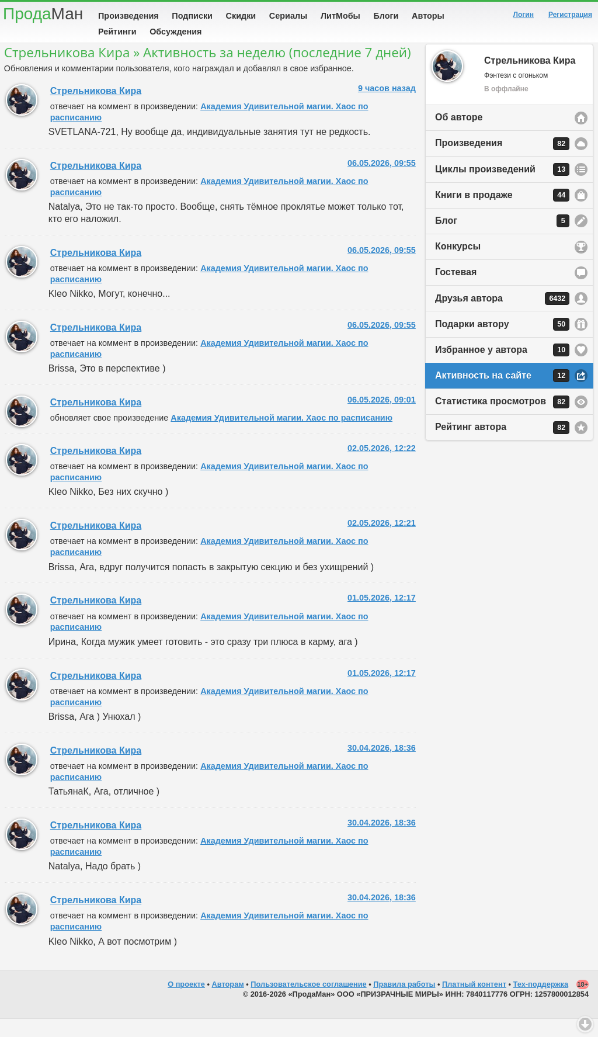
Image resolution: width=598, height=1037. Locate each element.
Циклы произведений (502, 187)
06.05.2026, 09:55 (381, 181)
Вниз (585, 1024)
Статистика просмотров (502, 420)
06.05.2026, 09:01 (381, 417)
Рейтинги (117, 31)
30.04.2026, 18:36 (381, 766)
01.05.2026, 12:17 (381, 615)
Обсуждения (175, 31)
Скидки (241, 15)
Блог (502, 239)
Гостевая (456, 290)
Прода (43, 14)
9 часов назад (387, 106)
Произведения (128, 15)
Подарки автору (502, 342)
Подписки (192, 15)
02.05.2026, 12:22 (381, 466)
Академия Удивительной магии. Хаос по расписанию (281, 436)
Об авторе (458, 135)
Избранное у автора (502, 368)
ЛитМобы (340, 15)
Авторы (428, 15)
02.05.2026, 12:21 (381, 541)
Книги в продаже (502, 213)
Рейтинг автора (502, 445)
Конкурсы (458, 264)
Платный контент (474, 1002)
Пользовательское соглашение (308, 1002)
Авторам (228, 1002)
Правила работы (404, 1002)
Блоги (386, 15)
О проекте (186, 1002)
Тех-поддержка (541, 1002)
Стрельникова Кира (95, 109)
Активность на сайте (502, 393)
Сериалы (288, 15)
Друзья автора (502, 316)
